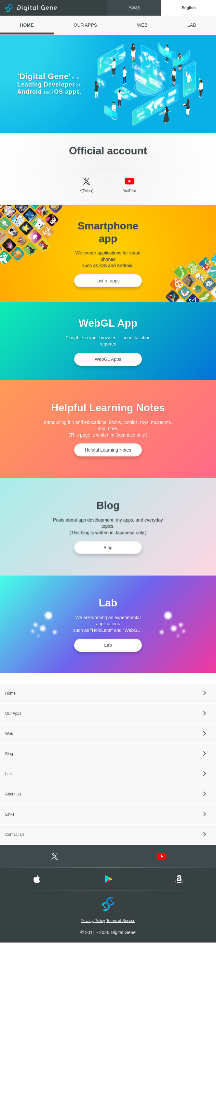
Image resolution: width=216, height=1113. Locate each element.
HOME (27, 25)
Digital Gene (31, 8)
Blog (108, 547)
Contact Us (14, 834)
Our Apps (13, 713)
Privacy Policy (93, 920)
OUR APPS (85, 25)
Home (10, 693)
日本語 (134, 8)
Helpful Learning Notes (108, 450)
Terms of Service (120, 920)
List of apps (108, 280)
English (189, 8)
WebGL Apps (108, 359)
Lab (108, 645)
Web (9, 733)
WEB (142, 25)
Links (9, 814)
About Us (13, 794)
